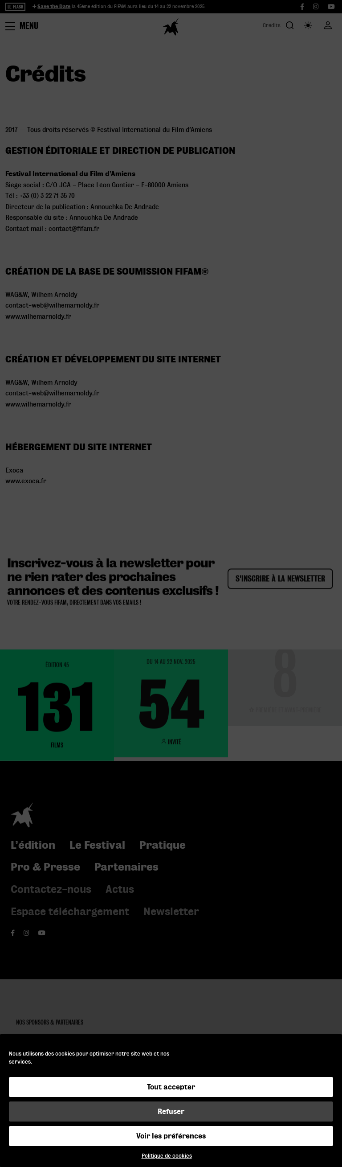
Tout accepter (171, 1087)
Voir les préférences (171, 1136)
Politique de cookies (167, 1155)
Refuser (171, 1111)
